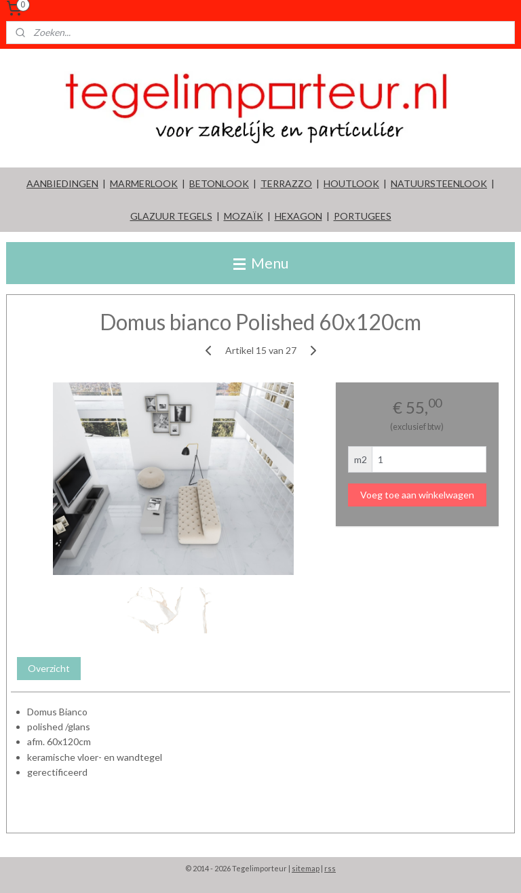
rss (330, 868)
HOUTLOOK (351, 183)
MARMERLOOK (144, 183)
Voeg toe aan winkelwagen (417, 494)
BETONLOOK (219, 183)
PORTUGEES (362, 216)
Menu (260, 262)
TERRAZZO (286, 183)
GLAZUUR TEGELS (171, 216)
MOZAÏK (243, 216)
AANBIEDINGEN (62, 183)
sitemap (306, 868)
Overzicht (49, 668)
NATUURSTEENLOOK (439, 183)
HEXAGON (298, 216)
